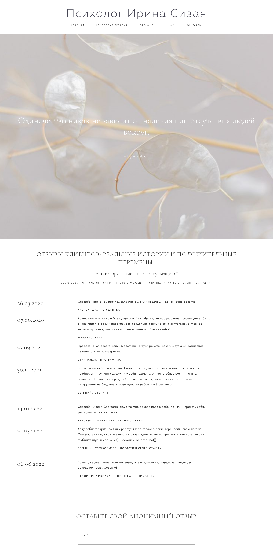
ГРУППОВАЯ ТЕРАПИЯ (112, 25)
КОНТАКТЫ (194, 25)
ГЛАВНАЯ (78, 25)
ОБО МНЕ (147, 25)
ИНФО (170, 25)
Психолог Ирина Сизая (136, 13)
